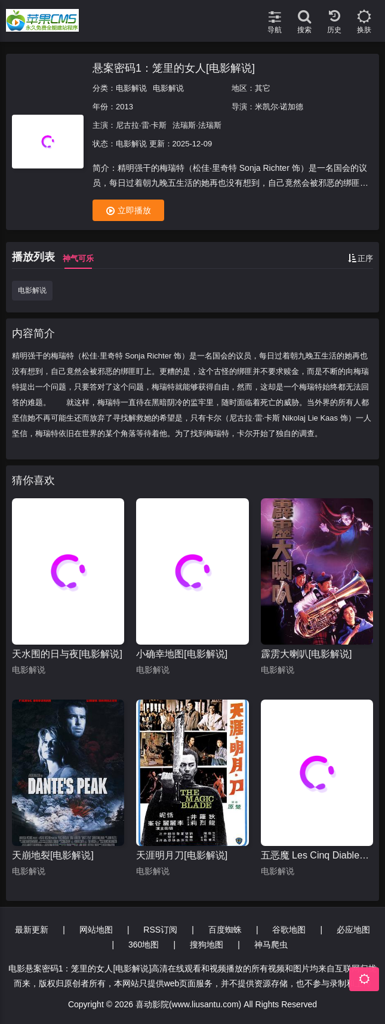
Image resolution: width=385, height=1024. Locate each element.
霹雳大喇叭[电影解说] (306, 654)
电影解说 (131, 88)
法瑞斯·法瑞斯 (197, 125)
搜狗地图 (206, 944)
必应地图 (353, 929)
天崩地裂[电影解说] (53, 855)
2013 (124, 106)
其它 (262, 88)
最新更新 (31, 929)
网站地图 (96, 929)
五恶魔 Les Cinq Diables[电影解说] (317, 855)
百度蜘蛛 (225, 929)
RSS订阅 (160, 929)
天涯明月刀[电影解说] (181, 855)
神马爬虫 (271, 944)
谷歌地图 (289, 929)
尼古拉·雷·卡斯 (141, 125)
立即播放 (128, 211)
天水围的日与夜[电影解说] (67, 654)
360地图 (143, 944)
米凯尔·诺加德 (279, 106)
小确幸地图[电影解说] (181, 654)
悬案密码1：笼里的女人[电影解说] (174, 68)
